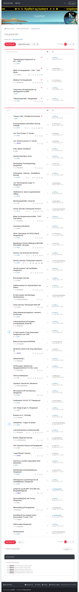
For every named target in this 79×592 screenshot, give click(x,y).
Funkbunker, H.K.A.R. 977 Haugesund (26, 400)
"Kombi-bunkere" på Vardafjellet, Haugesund (25, 269)
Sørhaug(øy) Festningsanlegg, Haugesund (24, 164)
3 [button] (70, 44)
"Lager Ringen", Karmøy (21, 453)
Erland (56, 133)
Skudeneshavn (18, 532)
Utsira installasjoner (20, 376)
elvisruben (57, 400)
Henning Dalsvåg (59, 209)
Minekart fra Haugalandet (22, 80)
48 (41, 263)
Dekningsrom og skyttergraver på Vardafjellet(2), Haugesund (25, 481)
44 (30, 263)
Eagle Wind (57, 438)
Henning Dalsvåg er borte (22, 156)
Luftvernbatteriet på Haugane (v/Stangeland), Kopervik (24, 322)
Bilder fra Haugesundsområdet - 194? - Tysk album (27, 217)
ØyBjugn (56, 376)
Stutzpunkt (16, 39)
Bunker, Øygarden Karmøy (22, 438)
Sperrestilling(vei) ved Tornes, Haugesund (24, 499)
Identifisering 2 (18, 359)
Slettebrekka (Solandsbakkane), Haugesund (25, 471)
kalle (18, 410)
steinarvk (56, 124)
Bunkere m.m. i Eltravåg (22, 415)
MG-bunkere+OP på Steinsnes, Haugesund (24, 392)
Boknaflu (56, 68)
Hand (18, 228)
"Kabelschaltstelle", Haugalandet (25, 99)
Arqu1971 (57, 470)
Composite (20, 344)
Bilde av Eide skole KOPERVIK (24, 341)
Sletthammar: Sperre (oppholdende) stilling (26, 193)
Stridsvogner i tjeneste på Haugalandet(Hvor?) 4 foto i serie (25, 367)
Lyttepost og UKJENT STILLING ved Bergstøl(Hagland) (26, 490)
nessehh (19, 417)
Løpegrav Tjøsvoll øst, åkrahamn (25, 383)
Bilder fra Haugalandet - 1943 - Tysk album (26, 71)
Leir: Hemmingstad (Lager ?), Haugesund (24, 184)
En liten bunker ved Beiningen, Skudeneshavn (24, 296)
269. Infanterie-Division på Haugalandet (27, 445)
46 (36, 263)
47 (39, 263)
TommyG (56, 80)
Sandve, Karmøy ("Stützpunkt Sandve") (27, 261)
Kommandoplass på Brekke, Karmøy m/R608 (26, 125)
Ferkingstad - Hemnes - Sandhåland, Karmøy (26, 174)
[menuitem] (18, 3)
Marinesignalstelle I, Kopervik (24, 201)
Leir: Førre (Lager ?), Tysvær (23, 133)
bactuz (19, 74)
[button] (73, 44)
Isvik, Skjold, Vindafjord (22, 149)
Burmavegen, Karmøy (21, 278)
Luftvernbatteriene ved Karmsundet (26, 430)
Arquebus (20, 82)
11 (41, 128)
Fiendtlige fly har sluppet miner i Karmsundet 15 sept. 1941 (25, 516)
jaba (16, 151)
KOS (21, 39)
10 (39, 128)
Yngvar (19, 519)
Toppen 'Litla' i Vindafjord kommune (26, 116)
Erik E (19, 143)
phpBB (13, 590)
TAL (18, 203)
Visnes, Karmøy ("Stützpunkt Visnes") (27, 209)
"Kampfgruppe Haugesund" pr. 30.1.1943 (24, 60)
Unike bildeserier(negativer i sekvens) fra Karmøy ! (27, 313)
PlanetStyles (27, 590)
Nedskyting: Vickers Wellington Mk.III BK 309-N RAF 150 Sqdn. (28, 244)
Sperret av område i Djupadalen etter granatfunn (26, 462)
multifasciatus (21, 440)
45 (33, 263)
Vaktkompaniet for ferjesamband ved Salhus (27, 286)
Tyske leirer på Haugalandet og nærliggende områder (24, 90)
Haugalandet (11, 34)
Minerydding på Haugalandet (23, 507)
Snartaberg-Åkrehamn (21, 226)
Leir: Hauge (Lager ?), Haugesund (25, 408)
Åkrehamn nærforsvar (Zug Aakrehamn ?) (27, 350)
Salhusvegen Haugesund (22, 524)
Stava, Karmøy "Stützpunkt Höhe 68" (26, 305)
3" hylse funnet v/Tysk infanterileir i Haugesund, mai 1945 (26, 333)
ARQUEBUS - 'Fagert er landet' (24, 423)
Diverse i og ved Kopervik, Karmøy (25, 253)
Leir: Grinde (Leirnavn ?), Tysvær (25, 141)
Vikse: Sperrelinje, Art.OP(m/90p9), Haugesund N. (26, 234)
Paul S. (56, 163)
